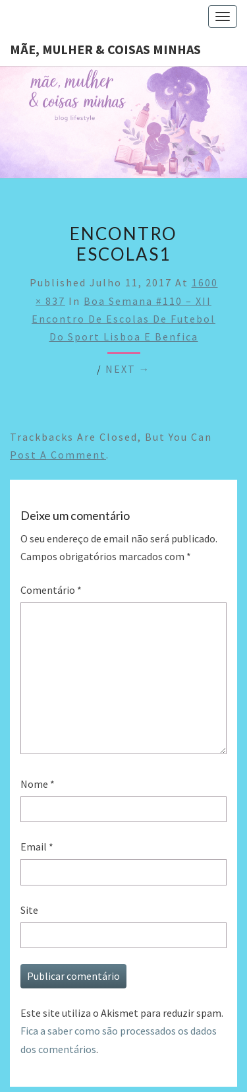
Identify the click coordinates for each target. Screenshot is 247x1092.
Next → (128, 368)
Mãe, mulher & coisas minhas (105, 49)
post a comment (58, 454)
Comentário (51, 589)
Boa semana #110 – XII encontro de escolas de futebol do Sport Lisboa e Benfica (123, 318)
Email (36, 846)
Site (29, 909)
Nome (37, 783)
